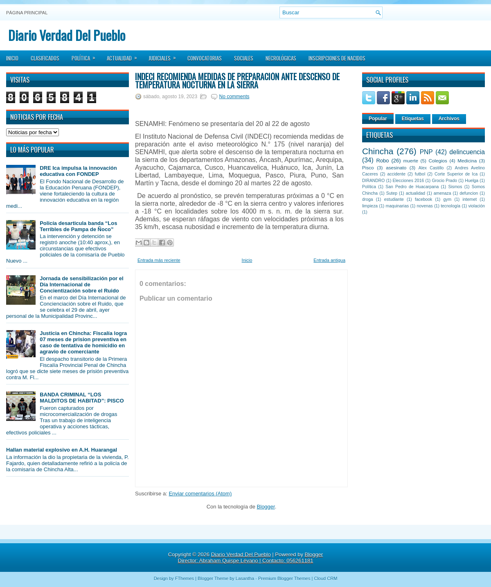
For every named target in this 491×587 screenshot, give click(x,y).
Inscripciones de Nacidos (337, 58)
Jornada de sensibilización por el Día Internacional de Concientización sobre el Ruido (81, 284)
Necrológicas (281, 58)
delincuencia (467, 151)
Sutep (391, 193)
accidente (396, 174)
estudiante (394, 199)
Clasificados (45, 58)
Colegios (437, 160)
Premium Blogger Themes (284, 578)
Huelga (471, 180)
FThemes (184, 578)
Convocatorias (204, 58)
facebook (423, 199)
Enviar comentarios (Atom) (200, 493)
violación (476, 206)
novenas (425, 206)
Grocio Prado (444, 180)
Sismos (455, 186)
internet (469, 199)
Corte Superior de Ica (456, 174)
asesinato (396, 167)
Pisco (368, 167)
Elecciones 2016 (408, 180)
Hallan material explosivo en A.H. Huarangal (61, 450)
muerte (410, 160)
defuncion (468, 193)
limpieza (370, 206)
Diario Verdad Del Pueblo (66, 35)
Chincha (377, 151)
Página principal (26, 12)
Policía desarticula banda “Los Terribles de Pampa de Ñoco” (78, 226)
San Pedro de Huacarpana (412, 186)
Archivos (449, 118)
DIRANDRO (373, 180)
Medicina (467, 160)
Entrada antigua (329, 260)
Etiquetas (413, 118)
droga (367, 199)
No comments (234, 96)
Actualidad (124, 55)
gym (448, 199)
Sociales (243, 58)
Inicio (12, 58)
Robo (382, 160)
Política (86, 55)
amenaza (442, 193)
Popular (378, 118)
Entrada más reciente (158, 260)
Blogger (266, 507)
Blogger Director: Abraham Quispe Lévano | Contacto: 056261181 (250, 557)
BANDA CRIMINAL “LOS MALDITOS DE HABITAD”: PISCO (82, 397)
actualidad (415, 193)
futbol (420, 174)
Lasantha (245, 578)
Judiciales (165, 55)
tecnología (450, 206)
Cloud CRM (325, 578)
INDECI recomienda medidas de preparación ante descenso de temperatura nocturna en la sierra (237, 80)
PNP (426, 151)
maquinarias (397, 206)
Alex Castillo (431, 168)
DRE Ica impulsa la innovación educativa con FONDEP (78, 171)
